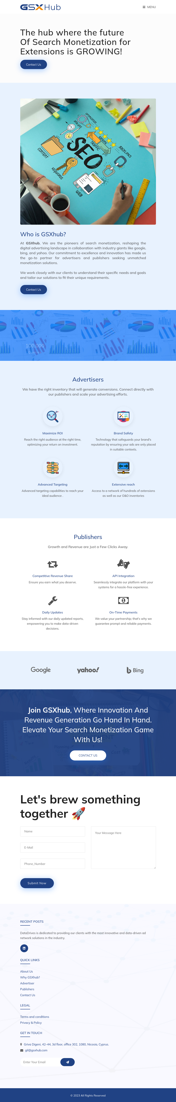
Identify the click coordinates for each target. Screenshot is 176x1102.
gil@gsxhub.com (36, 1050)
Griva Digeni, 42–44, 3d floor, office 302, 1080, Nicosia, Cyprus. (66, 1044)
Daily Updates (52, 612)
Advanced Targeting (52, 484)
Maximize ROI (52, 433)
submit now (37, 883)
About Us (26, 971)
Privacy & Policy (31, 1023)
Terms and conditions (34, 1017)
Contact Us (33, 64)
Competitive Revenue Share (52, 576)
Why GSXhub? (30, 977)
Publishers (27, 989)
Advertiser (27, 983)
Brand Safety (123, 433)
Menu (149, 7)
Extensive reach (123, 484)
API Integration (123, 576)
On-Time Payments (123, 612)
